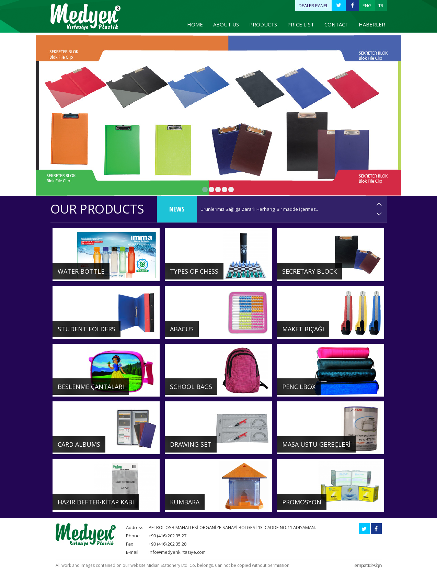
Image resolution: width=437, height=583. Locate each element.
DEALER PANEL (313, 5)
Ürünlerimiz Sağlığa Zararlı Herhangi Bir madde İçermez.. (259, 209)
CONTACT (336, 24)
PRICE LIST (300, 24)
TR (380, 5)
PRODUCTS (263, 24)
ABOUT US (226, 24)
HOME (195, 24)
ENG (367, 5)
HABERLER (372, 24)
